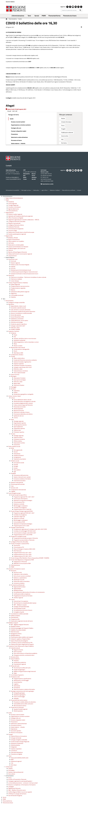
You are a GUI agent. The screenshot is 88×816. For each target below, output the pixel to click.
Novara (34, 174)
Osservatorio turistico (19, 447)
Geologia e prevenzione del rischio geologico (22, 700)
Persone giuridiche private (18, 489)
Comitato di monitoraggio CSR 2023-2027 (25, 537)
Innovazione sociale (19, 467)
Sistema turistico (18, 442)
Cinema (16, 422)
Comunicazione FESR (19, 528)
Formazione (17, 697)
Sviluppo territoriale (16, 748)
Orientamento (14, 625)
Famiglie (16, 471)
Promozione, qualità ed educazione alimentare (23, 314)
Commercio (14, 761)
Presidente (11, 202)
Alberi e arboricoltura (19, 361)
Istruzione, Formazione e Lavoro (16, 576)
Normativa (64, 143)
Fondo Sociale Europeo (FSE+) (19, 500)
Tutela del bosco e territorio (21, 374)
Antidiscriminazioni (19, 460)
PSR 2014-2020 (18, 372)
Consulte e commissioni (14, 207)
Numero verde (44, 172)
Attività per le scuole (19, 587)
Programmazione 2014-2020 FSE (22, 515)
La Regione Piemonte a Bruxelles (16, 222)
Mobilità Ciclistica (15, 634)
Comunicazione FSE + (19, 508)
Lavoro (13, 607)
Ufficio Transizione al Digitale (15, 218)
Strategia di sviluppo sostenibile (16, 304)
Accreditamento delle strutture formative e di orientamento (29, 599)
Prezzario (16, 669)
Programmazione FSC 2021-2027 (22, 559)
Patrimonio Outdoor (19, 389)
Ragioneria (14, 295)
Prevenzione (14, 134)
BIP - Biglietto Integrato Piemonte (20, 632)
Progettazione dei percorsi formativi (23, 603)
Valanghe (16, 708)
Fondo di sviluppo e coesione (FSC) (20, 550)
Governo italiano (10, 2)
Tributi (9, 766)
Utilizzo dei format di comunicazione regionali (20, 255)
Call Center (11, 244)
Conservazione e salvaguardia (21, 352)
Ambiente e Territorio (13, 334)
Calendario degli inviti (19, 522)
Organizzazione (9, 213)
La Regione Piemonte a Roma (16, 226)
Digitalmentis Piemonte (14, 799)
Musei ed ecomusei (19, 414)
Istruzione (13, 577)
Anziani (16, 473)
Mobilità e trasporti (13, 631)
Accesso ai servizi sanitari (18, 122)
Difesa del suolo (15, 675)
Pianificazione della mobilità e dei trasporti (22, 645)
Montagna (13, 379)
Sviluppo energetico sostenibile (19, 750)
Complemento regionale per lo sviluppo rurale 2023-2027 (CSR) (30, 535)
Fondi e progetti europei (14, 499)
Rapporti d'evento (18, 658)
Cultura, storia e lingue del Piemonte (23, 409)
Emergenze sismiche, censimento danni (24, 664)
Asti (24, 175)
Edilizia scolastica (15, 623)
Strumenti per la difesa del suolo (22, 676)
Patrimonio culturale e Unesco (21, 416)
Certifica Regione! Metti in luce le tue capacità (20, 803)
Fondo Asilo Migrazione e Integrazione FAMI (22, 566)
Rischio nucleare (18, 348)
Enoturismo (17, 449)
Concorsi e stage (12, 231)
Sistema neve (17, 434)
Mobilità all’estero (18, 598)
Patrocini (10, 251)
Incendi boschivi (18, 691)
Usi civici (13, 270)
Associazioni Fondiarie (19, 381)
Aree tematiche (9, 302)
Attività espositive (18, 412)
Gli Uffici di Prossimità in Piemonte (17, 790)
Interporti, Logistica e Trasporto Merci (20, 647)
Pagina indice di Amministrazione (14, 198)
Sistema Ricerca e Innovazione (19, 746)
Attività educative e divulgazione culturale (24, 405)
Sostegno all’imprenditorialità (21, 614)
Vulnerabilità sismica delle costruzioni (23, 713)
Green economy (15, 378)
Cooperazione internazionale (18, 495)
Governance (17, 552)
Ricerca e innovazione (16, 742)
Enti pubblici (11, 781)
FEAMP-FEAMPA (15, 332)
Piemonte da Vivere (69, 15)
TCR (12, 774)
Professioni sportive (19, 436)
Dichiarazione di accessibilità (12, 190)
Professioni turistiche (19, 444)
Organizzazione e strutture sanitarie (21, 125)
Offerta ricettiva (18, 445)
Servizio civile (14, 493)
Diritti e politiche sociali (14, 451)
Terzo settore (17, 475)
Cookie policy (36, 190)
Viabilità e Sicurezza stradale (18, 638)
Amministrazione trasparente (15, 229)
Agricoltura (11, 306)
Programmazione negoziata (18, 290)
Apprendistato (17, 596)
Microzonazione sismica (20, 715)
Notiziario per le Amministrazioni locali (21, 271)
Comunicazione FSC (19, 554)
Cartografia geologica (19, 702)
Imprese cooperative (16, 759)
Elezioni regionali (15, 264)
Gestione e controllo (19, 510)
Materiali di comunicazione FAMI (22, 570)
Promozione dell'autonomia (21, 480)
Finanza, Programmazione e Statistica (18, 284)
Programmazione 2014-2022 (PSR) (23, 541)
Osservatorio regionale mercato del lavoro (22, 629)
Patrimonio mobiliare (16, 281)
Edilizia (15, 396)
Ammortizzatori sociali (19, 616)
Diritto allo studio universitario (22, 588)
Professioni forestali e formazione (22, 369)
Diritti (12, 453)
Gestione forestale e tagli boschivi (22, 365)
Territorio (13, 392)
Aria (15, 339)
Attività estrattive (15, 755)
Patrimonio (11, 277)
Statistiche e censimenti (17, 321)
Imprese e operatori (19, 367)
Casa (12, 491)
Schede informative (66, 122)
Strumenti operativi (16, 741)
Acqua (15, 337)
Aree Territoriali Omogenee (15, 806)
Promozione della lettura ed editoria (23, 418)
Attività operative (18, 720)
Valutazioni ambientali (19, 343)
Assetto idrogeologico (19, 678)
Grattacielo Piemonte (13, 227)
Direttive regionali (18, 605)
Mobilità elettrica (15, 643)
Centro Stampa (15, 282)
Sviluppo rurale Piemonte (17, 533)
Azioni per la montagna (20, 383)
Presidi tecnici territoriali (17, 717)
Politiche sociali (15, 466)
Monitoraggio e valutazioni (21, 511)
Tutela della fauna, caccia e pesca (19, 323)
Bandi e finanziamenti (14, 240)
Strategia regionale (19, 425)
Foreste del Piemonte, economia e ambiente (25, 363)
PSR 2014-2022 (15, 330)
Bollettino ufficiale (13, 238)
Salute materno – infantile (18, 144)
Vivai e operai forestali (19, 376)
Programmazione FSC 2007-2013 (22, 563)
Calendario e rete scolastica (21, 581)
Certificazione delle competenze (22, 601)
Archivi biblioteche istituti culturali (22, 403)
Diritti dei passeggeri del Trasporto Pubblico (22, 636)
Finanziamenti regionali (20, 673)
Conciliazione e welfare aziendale (19, 621)
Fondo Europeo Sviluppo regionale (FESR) (22, 517)
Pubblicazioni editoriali (67, 133)
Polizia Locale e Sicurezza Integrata (20, 266)
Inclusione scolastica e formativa (22, 484)
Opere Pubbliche (15, 667)
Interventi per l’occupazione (21, 609)
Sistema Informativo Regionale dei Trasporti (22, 653)
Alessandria (26, 174)
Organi (7, 200)
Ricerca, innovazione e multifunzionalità (21, 315)
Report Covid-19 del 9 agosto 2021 (16, 109)
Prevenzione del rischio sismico (19, 709)
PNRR (44, 15)
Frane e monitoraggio (19, 706)
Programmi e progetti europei (18, 543)
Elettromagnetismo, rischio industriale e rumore (26, 345)
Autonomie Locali (12, 260)
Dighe (15, 682)
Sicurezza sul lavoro (16, 140)
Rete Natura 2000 (18, 356)
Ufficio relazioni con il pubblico (16, 242)
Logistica (16, 693)
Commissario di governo (17, 684)
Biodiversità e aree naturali (18, 350)
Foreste (13, 359)
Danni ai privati (18, 660)
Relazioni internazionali (14, 224)
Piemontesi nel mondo (20, 411)
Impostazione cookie (47, 184)
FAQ (62, 140)
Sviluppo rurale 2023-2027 (18, 328)
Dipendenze (14, 739)
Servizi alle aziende (16, 317)
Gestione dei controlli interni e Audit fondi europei (21, 233)
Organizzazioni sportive (20, 427)
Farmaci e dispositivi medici (18, 131)
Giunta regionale (12, 204)
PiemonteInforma (54, 15)
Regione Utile (9, 237)
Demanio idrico (15, 665)
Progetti (63, 129)
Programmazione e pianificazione (22, 687)
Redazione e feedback (55, 190)
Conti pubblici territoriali (17, 297)
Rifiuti (15, 347)
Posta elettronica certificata (68, 190)
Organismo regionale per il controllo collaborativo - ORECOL (23, 220)
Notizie (63, 118)
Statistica (13, 299)
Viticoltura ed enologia (17, 324)
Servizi (37, 15)
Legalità (13, 497)
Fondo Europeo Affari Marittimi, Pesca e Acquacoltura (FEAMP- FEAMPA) (30, 565)
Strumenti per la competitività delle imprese (25, 610)
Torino (33, 175)
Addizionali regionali (16, 772)
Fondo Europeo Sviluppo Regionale (20, 752)
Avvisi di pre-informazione (21, 504)
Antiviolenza (17, 458)
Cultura (13, 401)
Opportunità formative (19, 594)
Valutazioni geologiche (19, 704)
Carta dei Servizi (12, 257)
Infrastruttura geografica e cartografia (23, 398)
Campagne (11, 797)
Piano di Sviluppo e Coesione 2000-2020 (24, 555)
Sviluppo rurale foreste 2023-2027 (23, 370)
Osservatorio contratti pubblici (16, 246)
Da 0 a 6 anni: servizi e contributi (22, 583)
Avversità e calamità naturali (18, 310)
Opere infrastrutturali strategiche (19, 649)
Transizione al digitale (16, 764)
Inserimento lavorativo (20, 486)
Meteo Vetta (17, 387)
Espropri (13, 268)
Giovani (16, 456)
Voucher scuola (18, 579)
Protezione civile (15, 686)
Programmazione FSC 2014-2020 (22, 561)
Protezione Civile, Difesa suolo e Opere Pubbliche (21, 654)
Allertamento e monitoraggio (21, 689)
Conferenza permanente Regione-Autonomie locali (24, 273)
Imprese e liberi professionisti (15, 783)
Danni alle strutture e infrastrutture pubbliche (25, 662)
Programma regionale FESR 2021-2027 (24, 519)
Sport (12, 423)
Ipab (15, 477)
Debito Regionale (15, 286)
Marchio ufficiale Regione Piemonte (17, 253)
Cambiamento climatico (17, 357)
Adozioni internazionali (17, 488)
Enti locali (13, 262)
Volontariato (17, 695)
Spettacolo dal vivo (19, 420)
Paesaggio (13, 391)
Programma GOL (15, 627)
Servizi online (64, 136)
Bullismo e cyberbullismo (20, 585)
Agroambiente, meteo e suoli (18, 308)
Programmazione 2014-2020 (21, 532)
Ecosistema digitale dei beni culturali (23, 407)
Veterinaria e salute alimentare (19, 137)
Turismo (13, 438)
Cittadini (10, 779)
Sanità (11, 119)
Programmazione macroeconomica (20, 288)
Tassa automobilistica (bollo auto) (19, 768)
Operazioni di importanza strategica (23, 506)
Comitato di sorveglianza (20, 513)
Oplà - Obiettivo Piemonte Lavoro (17, 801)
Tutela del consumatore (20, 464)
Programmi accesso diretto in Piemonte (24, 546)
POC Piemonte (17, 557)
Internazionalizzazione (17, 763)
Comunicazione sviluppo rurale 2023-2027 (25, 539)
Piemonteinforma (12, 211)
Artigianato (14, 757)
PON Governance (15, 572)
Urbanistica (17, 394)
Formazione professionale (17, 592)
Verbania (34, 177)
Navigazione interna (16, 642)
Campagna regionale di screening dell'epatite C (20, 792)
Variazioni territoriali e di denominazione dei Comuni (24, 275)
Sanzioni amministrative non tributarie (18, 248)
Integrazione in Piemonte (20, 568)
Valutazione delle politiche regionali (20, 293)
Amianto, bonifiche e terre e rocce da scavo (25, 341)
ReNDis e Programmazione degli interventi (25, 680)
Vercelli (34, 179)
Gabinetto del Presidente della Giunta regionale (20, 216)
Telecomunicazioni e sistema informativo (24, 698)
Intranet (79, 190)
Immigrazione (17, 462)
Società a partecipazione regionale (17, 235)
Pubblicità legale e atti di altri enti (16, 249)
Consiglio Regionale (13, 205)
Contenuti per (9, 777)
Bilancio (13, 292)
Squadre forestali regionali (20, 719)
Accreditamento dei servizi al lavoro (23, 618)
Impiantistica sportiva (19, 433)
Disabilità (13, 478)
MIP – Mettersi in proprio (20, 612)
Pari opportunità (18, 455)
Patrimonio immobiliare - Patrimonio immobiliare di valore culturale (28, 279)
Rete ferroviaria (15, 640)
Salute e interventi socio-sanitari (22, 482)
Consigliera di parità (19, 620)
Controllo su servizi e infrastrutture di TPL (22, 651)
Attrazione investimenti (17, 753)
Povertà (16, 469)
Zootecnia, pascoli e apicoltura (19, 326)
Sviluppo (10, 744)
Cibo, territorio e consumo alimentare (20, 312)
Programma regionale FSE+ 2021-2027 (24, 502)
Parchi (15, 354)
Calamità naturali (15, 656)
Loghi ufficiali (44, 190)
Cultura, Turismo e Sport (14, 400)
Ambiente (13, 336)
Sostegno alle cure (16, 128)
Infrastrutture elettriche (20, 671)
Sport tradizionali (18, 431)
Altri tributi (13, 775)
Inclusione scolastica (19, 590)
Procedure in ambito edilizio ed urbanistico (25, 711)
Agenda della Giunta (13, 209)
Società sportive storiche (20, 429)
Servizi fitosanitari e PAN (17, 319)
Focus (62, 125)
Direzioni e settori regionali (15, 215)
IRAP (12, 770)
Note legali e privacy (26, 190)
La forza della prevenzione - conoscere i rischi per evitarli (23, 794)
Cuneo (25, 179)
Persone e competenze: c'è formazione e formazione (22, 796)
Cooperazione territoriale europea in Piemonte (26, 544)
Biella (24, 177)
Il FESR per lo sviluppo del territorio (17, 805)
